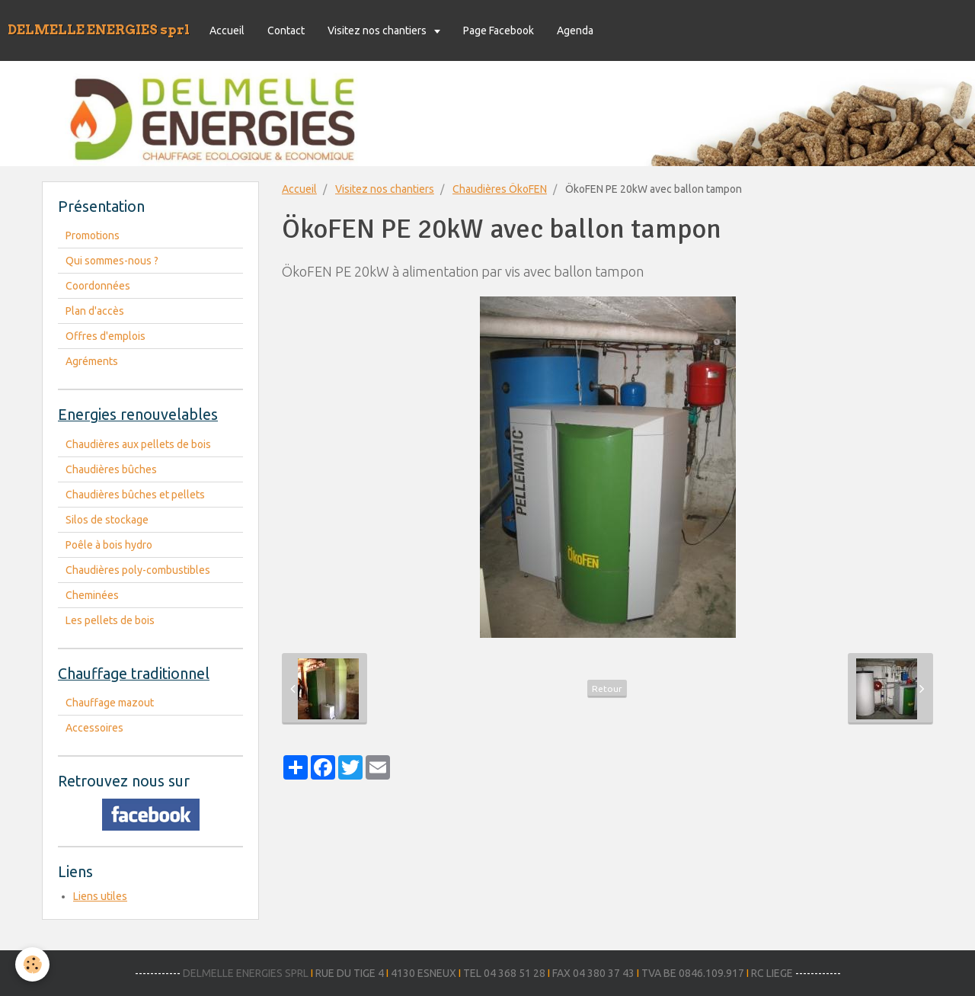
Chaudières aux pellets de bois (138, 444)
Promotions (93, 235)
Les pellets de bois (110, 620)
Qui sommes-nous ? (112, 261)
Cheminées (92, 595)
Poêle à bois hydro (109, 545)
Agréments (92, 361)
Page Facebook (498, 30)
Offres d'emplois (105, 336)
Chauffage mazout (110, 703)
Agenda (575, 30)
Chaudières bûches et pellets (135, 494)
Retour (607, 688)
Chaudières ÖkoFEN (499, 189)
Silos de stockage (107, 520)
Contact (286, 30)
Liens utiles (100, 896)
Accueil (227, 30)
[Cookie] (32, 964)
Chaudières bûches (111, 469)
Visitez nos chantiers (378, 30)
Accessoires (94, 728)
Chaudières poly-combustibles (138, 570)
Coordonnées (98, 286)
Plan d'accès (95, 311)
